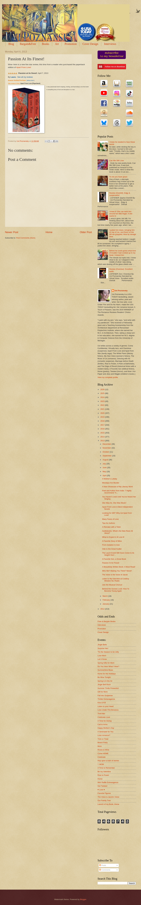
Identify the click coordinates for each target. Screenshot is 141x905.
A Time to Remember (106, 768)
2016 (102, 429)
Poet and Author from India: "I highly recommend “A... (116, 492)
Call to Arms (102, 724)
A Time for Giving (105, 721)
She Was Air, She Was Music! (114, 503)
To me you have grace (118, 177)
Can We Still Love (116, 160)
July (104, 464)
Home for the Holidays (107, 674)
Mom (100, 746)
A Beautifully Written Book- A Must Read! (118, 567)
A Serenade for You (105, 732)
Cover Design (90, 43)
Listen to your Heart (106, 706)
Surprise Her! (103, 648)
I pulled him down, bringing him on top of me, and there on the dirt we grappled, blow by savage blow (122, 233)
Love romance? (104, 735)
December (107, 444)
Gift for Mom (103, 692)
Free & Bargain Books (107, 621)
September (107, 456)
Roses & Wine (103, 750)
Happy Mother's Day (106, 728)
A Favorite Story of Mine (112, 541)
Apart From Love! (23, 67)
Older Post (86, 232)
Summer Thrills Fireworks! (108, 688)
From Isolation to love (111, 545)
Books (45, 43)
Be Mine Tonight (104, 677)
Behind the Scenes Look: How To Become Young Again (115, 590)
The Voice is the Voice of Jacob (115, 575)
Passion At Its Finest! (110, 563)
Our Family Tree (104, 800)
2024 (102, 397)
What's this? (30, 80)
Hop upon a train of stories (108, 761)
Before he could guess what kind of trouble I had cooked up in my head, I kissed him (122, 253)
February (106, 600)
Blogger (83, 899)
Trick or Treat (103, 739)
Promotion (71, 43)
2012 (102, 609)
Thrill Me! (101, 714)
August (106, 460)
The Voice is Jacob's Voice (108, 797)
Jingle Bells (102, 645)
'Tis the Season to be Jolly (108, 652)
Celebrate (102, 757)
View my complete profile (108, 377)
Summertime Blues (105, 670)
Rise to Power (103, 775)
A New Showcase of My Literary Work (117, 487)
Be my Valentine (104, 772)
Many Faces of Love (110, 519)
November (107, 448)
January (106, 604)
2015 (102, 433)
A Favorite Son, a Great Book (114, 559)
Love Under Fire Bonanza (108, 710)
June (105, 467)
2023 (102, 401)
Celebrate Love (104, 717)
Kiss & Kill (102, 703)
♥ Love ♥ (101, 790)
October (106, 452)
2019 (102, 417)
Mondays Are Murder (110, 483)
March (105, 596)
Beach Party (103, 742)
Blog (11, 43)
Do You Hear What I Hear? (108, 666)
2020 (102, 413)
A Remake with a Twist (111, 527)
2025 (102, 393)
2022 (102, 405)
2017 (102, 425)
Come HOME (103, 753)
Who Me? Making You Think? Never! (117, 571)
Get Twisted (102, 786)
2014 (102, 437)
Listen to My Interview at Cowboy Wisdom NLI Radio (115, 580)
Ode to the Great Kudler (112, 549)
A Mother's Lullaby (109, 479)
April (105, 475)
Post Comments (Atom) (25, 238)
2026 (102, 389)
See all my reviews (25, 77)
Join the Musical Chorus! (112, 585)
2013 (102, 441)
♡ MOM (101, 764)
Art (57, 43)
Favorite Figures (104, 793)
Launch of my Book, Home (108, 804)
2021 (102, 409)
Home (49, 232)
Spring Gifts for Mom (106, 663)
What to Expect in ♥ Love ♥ (113, 537)
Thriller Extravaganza (106, 699)
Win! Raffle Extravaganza (108, 782)
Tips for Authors (108, 523)
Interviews (102, 625)
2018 (102, 421)
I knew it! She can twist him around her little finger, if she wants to (120, 213)
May (105, 471)
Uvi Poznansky (121, 291)
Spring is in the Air (105, 681)
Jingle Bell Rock (104, 684)
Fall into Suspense (105, 695)
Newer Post (11, 232)
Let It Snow (102, 659)
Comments (104, 870)
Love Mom (102, 656)
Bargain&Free (28, 43)
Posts (102, 865)
